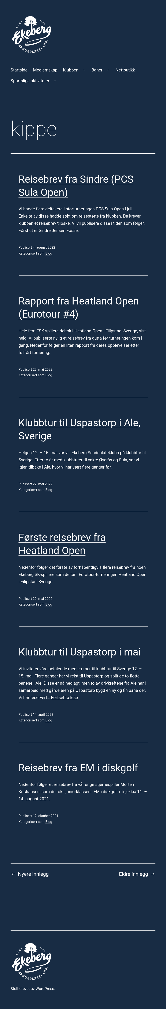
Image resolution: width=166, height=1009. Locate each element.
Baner (97, 70)
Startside (19, 70)
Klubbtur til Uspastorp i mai (80, 652)
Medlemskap (45, 70)
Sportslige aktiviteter (30, 80)
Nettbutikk (125, 70)
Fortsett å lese (64, 697)
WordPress (45, 988)
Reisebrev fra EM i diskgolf (78, 768)
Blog (48, 253)
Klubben (70, 70)
